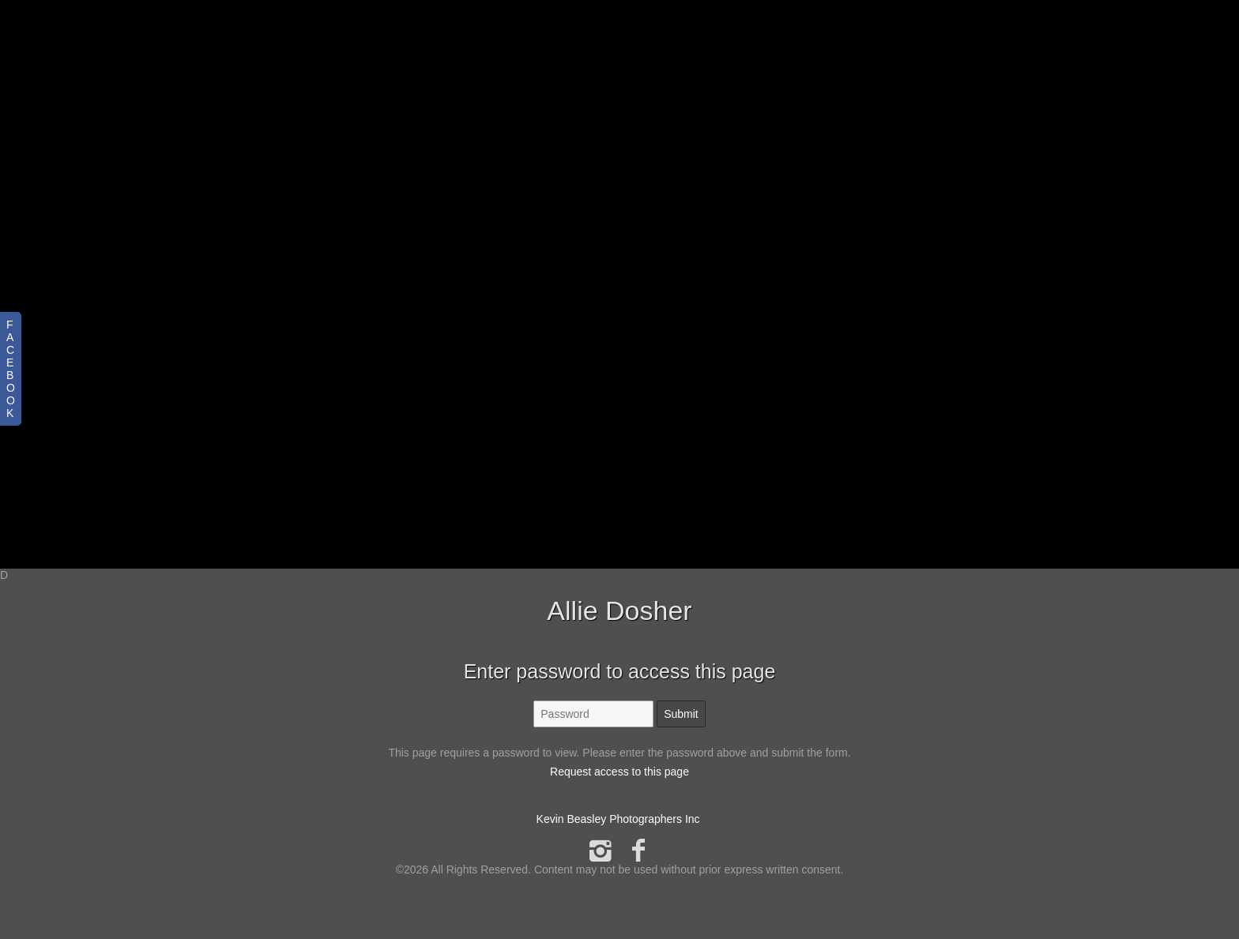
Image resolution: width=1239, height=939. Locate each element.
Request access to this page (619, 771)
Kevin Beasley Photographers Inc (618, 819)
